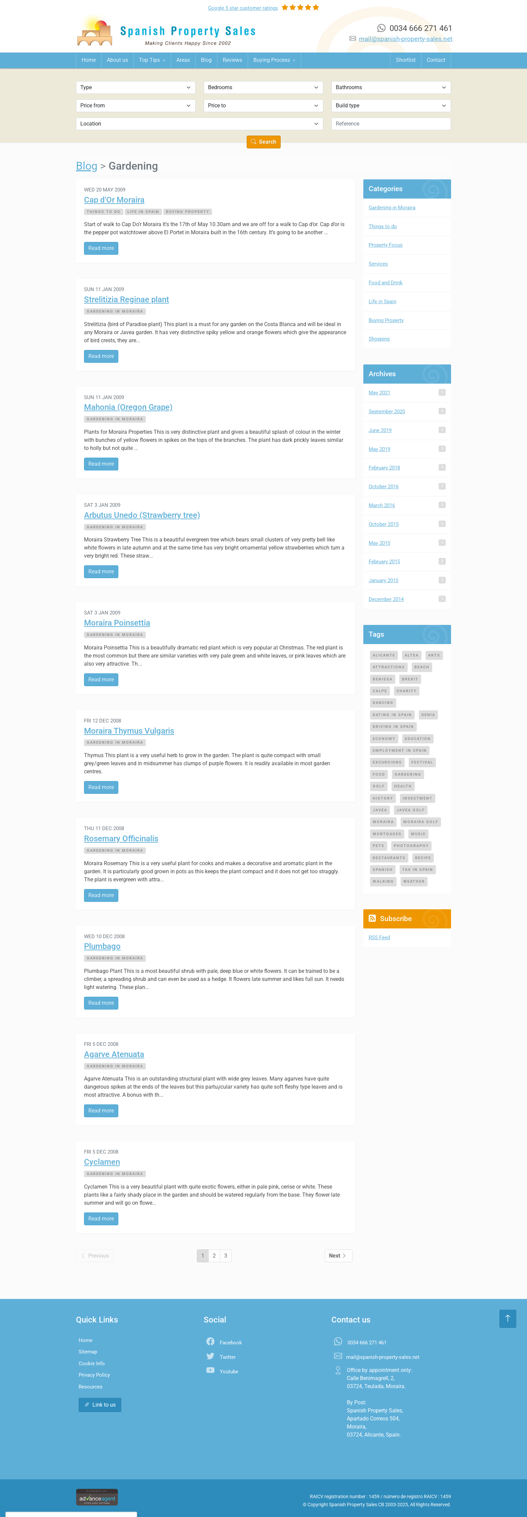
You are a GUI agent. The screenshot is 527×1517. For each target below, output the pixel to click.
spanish (383, 869)
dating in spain (392, 714)
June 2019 (380, 430)
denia (428, 714)
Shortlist (406, 60)
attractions (389, 667)
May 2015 (379, 543)
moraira (383, 821)
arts (434, 655)
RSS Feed (379, 937)
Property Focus (386, 245)
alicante (384, 655)
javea (380, 810)
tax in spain (417, 869)
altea (412, 655)
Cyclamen (102, 1162)
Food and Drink (386, 283)
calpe (380, 691)
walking (383, 881)
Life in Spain (143, 211)
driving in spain (393, 726)
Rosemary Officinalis (121, 838)
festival (422, 762)
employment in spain (400, 750)
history (383, 798)
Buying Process (272, 60)
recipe (423, 857)
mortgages (387, 834)
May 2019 (379, 449)
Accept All (55, 1498)
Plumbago (102, 946)
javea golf (411, 810)
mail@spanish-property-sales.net (405, 39)
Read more (101, 248)
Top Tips (150, 60)
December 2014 (386, 599)
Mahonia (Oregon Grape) (128, 407)
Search (263, 142)
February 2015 (384, 562)
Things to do (104, 211)
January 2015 (383, 580)
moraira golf (420, 821)
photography (411, 845)
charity (407, 691)
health (403, 786)
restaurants (389, 857)
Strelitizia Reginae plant (126, 299)
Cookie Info (92, 1364)
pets (378, 845)
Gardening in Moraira (115, 311)
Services (378, 264)
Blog (206, 60)
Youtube (229, 1372)
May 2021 (379, 393)
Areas (183, 60)
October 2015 (384, 524)
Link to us (100, 1405)
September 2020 (387, 412)
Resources (91, 1387)
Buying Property (187, 211)
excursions (387, 762)
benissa (383, 679)
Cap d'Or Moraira (114, 200)
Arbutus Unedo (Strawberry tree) (142, 515)
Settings (90, 1498)
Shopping (379, 339)
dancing (383, 702)
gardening (408, 774)
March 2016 (382, 505)
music (418, 834)
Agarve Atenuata (114, 1054)
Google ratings (243, 8)
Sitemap (88, 1352)
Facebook (231, 1343)
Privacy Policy (94, 1375)
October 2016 (384, 487)
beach (422, 667)
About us (117, 60)
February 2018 (384, 468)
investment (418, 798)
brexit (410, 679)
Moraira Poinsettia (117, 623)
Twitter (228, 1357)
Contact (436, 60)
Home (89, 60)
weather (414, 881)
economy (384, 738)
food (379, 774)
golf (379, 786)
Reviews (232, 60)
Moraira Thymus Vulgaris (129, 731)
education (418, 738)
